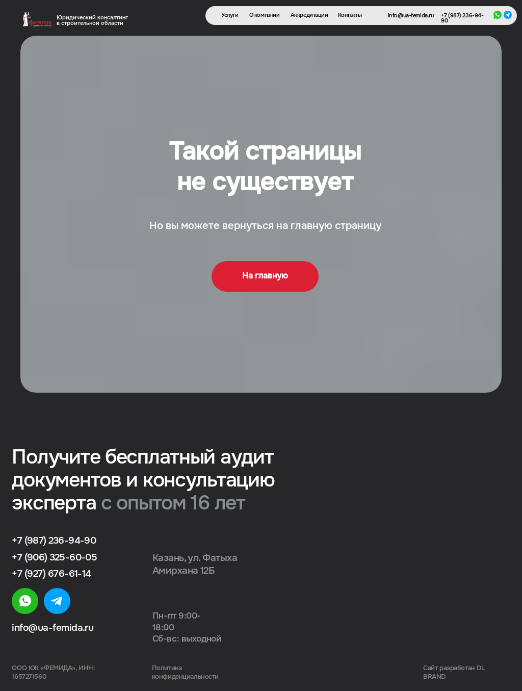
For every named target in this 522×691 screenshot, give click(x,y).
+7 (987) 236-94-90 (462, 18)
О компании (264, 15)
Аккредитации (309, 15)
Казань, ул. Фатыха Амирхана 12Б (194, 564)
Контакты (350, 15)
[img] (25, 601)
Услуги (229, 15)
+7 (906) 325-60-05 (54, 557)
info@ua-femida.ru (411, 16)
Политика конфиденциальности (185, 672)
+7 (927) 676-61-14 (51, 573)
